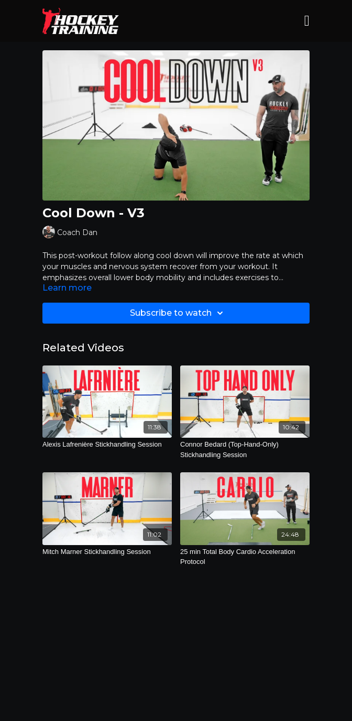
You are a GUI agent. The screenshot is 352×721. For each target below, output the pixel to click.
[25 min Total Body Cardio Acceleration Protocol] (245, 557)
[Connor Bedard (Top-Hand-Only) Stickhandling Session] (245, 449)
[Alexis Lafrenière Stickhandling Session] (107, 444)
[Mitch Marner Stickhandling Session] (107, 552)
